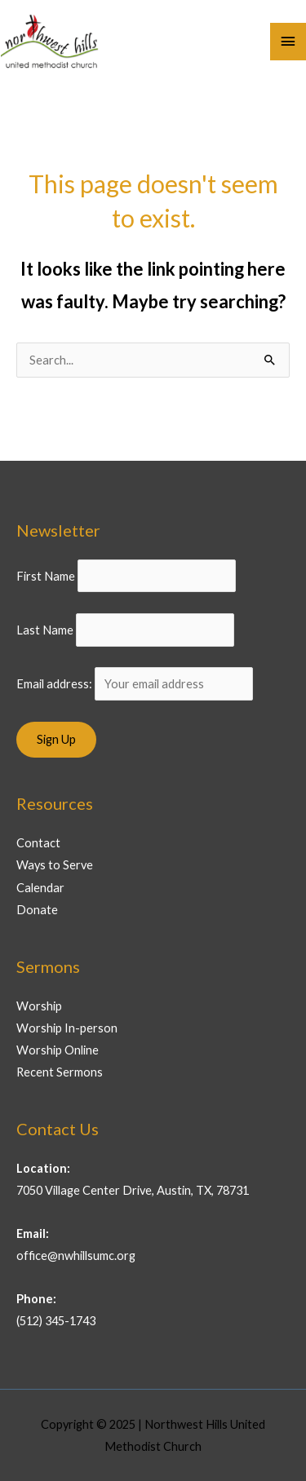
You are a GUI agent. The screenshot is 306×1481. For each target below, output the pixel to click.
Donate (37, 910)
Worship (39, 1006)
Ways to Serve (54, 865)
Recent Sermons (59, 1072)
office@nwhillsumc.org (75, 1255)
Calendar (40, 888)
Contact (38, 843)
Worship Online (57, 1050)
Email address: (134, 684)
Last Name (44, 630)
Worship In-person (67, 1028)
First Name (45, 575)
